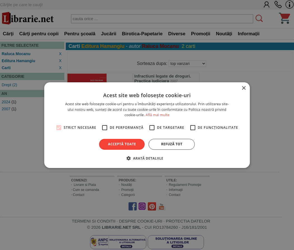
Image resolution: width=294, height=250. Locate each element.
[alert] (147, 125)
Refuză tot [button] (171, 144)
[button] (147, 158)
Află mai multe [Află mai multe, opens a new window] (158, 115)
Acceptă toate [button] (122, 144)
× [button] (243, 88)
